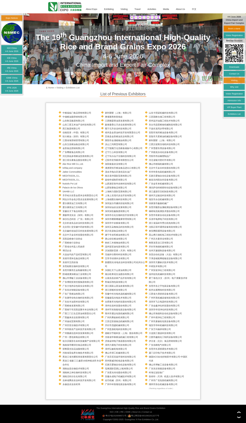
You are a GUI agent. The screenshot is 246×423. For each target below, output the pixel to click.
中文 (194, 9)
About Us (180, 9)
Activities (151, 9)
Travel (138, 9)
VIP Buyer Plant (234, 107)
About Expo (91, 9)
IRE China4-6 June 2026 (11, 69)
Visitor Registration (234, 35)
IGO (111, 412)
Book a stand (234, 28)
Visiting (124, 9)
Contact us (147, 412)
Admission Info (234, 100)
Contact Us (234, 74)
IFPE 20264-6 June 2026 (11, 89)
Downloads (234, 67)
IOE (117, 412)
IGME (128, 412)
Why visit (234, 87)
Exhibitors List (73, 87)
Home (51, 87)
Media (166, 9)
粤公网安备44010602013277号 (143, 416)
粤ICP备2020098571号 (114, 416)
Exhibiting (109, 9)
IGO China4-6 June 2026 (11, 49)
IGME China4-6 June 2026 (11, 79)
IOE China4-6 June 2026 (11, 59)
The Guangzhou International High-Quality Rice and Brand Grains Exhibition (130, 408)
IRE (122, 412)
